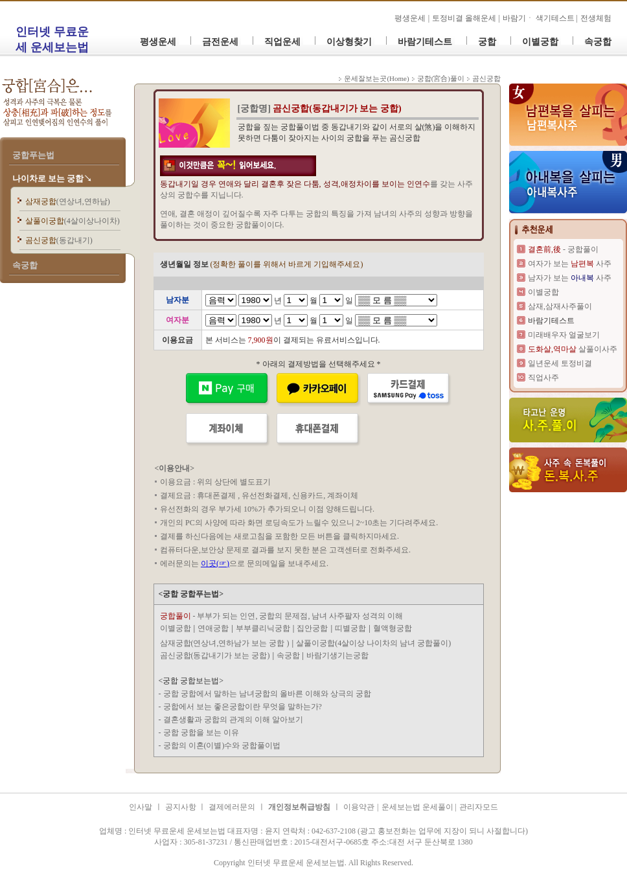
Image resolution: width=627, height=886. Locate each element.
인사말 (140, 807)
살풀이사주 (572, 349)
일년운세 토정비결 (560, 363)
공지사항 (181, 807)
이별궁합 (540, 42)
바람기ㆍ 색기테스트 (539, 18)
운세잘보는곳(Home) (376, 78)
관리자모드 (478, 807)
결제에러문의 (232, 807)
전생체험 (595, 18)
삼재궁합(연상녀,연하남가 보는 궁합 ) (225, 643)
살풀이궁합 (72, 220)
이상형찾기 (349, 42)
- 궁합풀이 (563, 249)
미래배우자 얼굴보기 (564, 334)
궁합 (487, 42)
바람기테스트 (425, 42)
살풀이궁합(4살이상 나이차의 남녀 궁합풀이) (373, 643)
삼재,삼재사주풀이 (560, 306)
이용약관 (358, 807)
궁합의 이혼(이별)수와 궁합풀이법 (222, 745)
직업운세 (282, 42)
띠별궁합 (350, 628)
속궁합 (597, 42)
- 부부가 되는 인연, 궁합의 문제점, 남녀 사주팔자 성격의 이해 (282, 615)
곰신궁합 (59, 240)
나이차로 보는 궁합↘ (52, 178)
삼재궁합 (67, 201)
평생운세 (410, 18)
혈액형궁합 (392, 628)
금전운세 (220, 42)
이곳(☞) (215, 563)
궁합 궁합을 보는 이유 (201, 732)
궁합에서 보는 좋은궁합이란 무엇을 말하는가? (242, 706)
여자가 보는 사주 (569, 263)
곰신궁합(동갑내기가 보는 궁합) (215, 655)
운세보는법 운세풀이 (418, 807)
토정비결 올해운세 (465, 18)
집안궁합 (312, 628)
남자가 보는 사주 (569, 277)
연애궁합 (213, 628)
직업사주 (543, 377)
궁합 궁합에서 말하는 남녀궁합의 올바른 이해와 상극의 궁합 (267, 693)
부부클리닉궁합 (263, 628)
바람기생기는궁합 (337, 655)
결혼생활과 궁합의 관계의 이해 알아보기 (233, 719)
